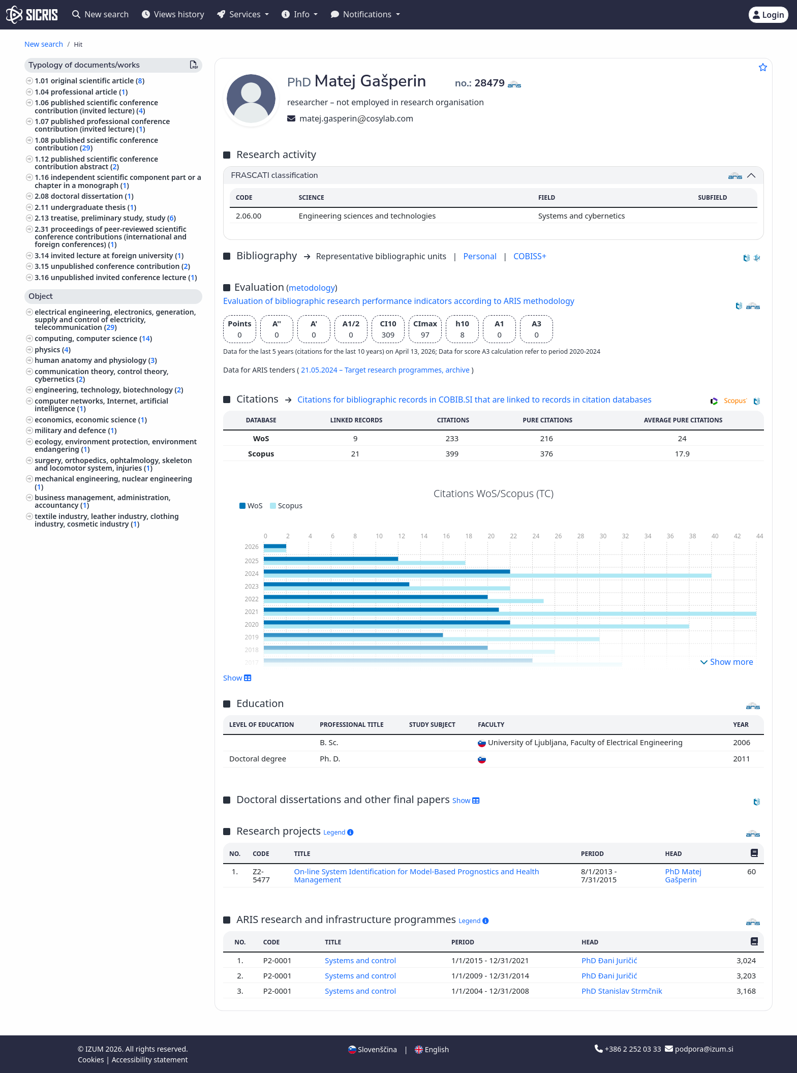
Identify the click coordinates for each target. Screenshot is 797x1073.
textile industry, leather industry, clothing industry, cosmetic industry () (106, 520)
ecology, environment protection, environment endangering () (116, 445)
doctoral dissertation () (92, 196)
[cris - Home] (31, 15)
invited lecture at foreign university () (117, 255)
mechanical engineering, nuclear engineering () (113, 482)
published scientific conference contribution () (96, 143)
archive (458, 370)
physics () (53, 349)
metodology (312, 287)
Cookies (92, 1059)
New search (100, 14)
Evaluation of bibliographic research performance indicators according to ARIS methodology (398, 300)
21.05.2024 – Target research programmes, (373, 370)
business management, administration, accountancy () (103, 501)
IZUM (95, 1049)
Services (239, 14)
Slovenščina (372, 1049)
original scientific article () (97, 80)
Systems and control (361, 960)
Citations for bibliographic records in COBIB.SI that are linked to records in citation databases (474, 399)
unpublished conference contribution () (120, 266)
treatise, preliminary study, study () (113, 218)
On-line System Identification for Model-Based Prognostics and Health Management (417, 875)
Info (297, 14)
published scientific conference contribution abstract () (96, 162)
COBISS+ (529, 256)
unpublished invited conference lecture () (124, 277)
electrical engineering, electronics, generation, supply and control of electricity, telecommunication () (115, 319)
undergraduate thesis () (93, 207)
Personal (481, 256)
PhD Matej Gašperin (683, 875)
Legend (338, 832)
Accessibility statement (150, 1059)
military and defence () (75, 430)
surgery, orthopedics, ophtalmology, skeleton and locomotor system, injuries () (113, 464)
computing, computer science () (93, 338)
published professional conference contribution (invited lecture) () (102, 125)
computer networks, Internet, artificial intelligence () (101, 404)
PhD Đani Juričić (610, 960)
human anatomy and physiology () (96, 360)
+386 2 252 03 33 (629, 1049)
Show (237, 677)
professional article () (89, 92)
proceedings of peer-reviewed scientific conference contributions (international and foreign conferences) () (111, 236)
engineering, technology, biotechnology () (109, 389)
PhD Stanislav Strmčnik (622, 991)
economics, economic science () (91, 419)
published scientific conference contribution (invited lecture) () (96, 106)
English (432, 1049)
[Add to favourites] (763, 67)
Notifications (362, 14)
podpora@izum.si (699, 1049)
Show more (726, 661)
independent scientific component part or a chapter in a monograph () (118, 181)
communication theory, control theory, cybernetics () (101, 375)
